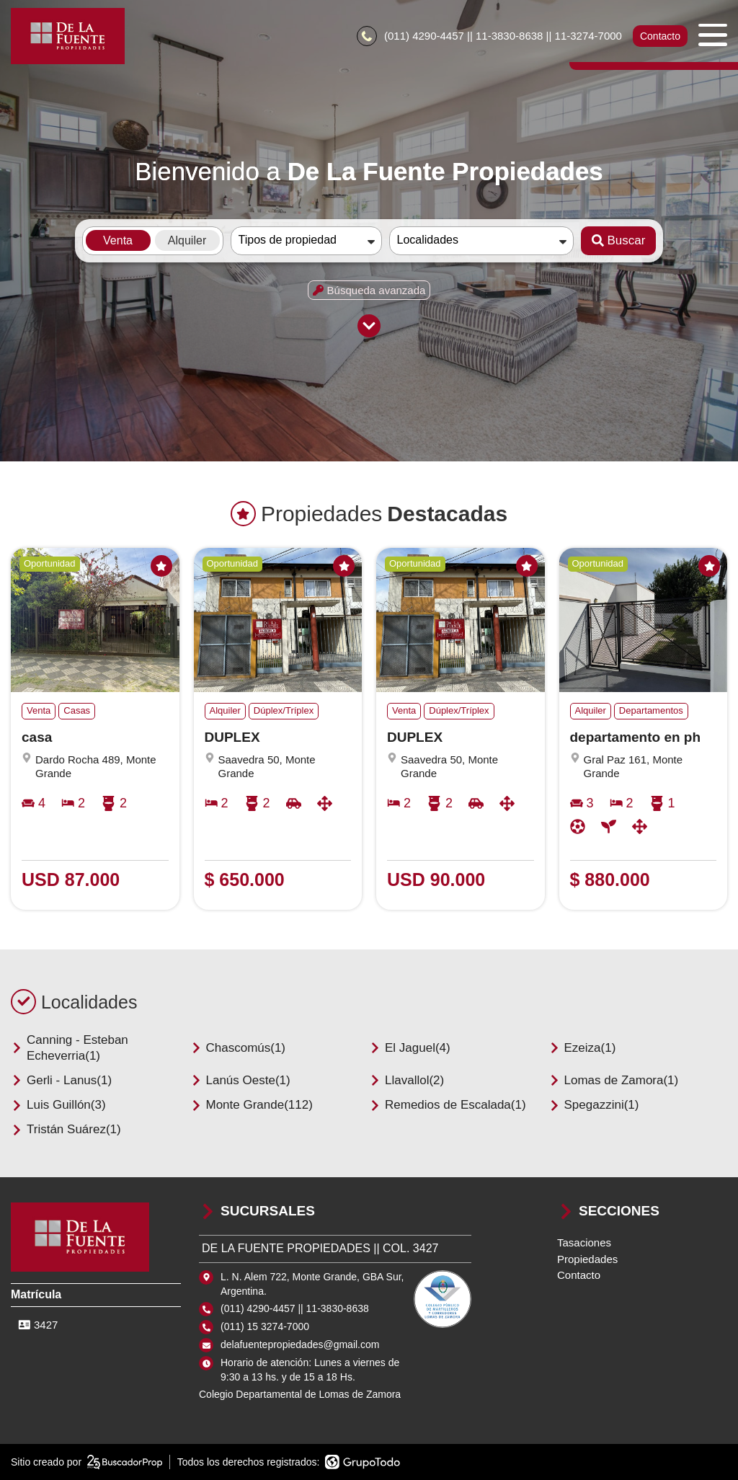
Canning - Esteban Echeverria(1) (69, 1048)
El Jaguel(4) (409, 1048)
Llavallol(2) (406, 1080)
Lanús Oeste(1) (240, 1080)
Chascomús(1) (238, 1048)
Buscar (619, 240)
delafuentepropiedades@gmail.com (300, 1344)
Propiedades (587, 1259)
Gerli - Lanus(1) (61, 1080)
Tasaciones (584, 1242)
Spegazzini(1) (593, 1105)
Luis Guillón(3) (58, 1105)
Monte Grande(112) (251, 1105)
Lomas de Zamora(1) (613, 1080)
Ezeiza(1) (582, 1048)
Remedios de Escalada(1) (447, 1105)
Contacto (660, 36)
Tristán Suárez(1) (66, 1129)
